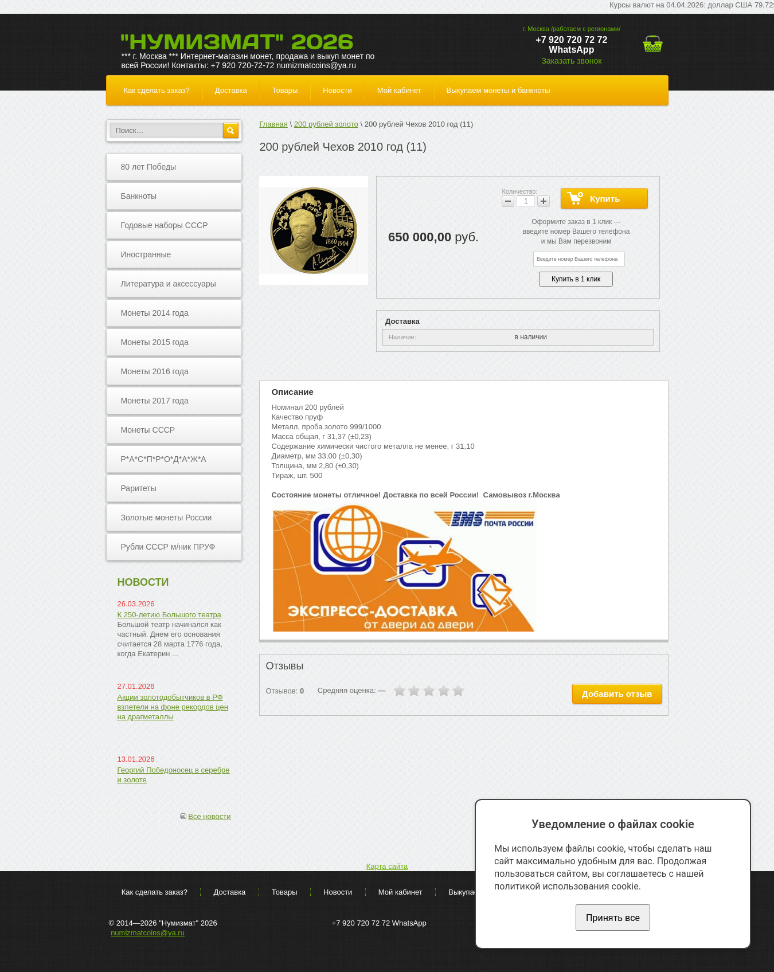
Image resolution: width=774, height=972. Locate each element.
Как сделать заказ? (157, 90)
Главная (273, 124)
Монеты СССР (148, 429)
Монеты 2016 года (155, 371)
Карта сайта (387, 866)
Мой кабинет (399, 90)
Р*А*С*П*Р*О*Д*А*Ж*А (163, 459)
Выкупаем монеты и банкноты (498, 90)
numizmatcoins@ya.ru (148, 932)
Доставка (231, 90)
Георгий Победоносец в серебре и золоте (174, 775)
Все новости (209, 816)
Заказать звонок (571, 60)
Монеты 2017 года (155, 400)
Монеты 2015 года (155, 342)
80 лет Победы (149, 166)
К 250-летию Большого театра (169, 614)
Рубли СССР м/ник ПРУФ (168, 546)
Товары (285, 90)
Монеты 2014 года (155, 313)
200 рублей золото (326, 124)
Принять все (613, 917)
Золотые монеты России (166, 517)
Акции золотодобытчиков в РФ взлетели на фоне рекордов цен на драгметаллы (173, 707)
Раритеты (139, 488)
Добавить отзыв (617, 694)
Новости (337, 90)
